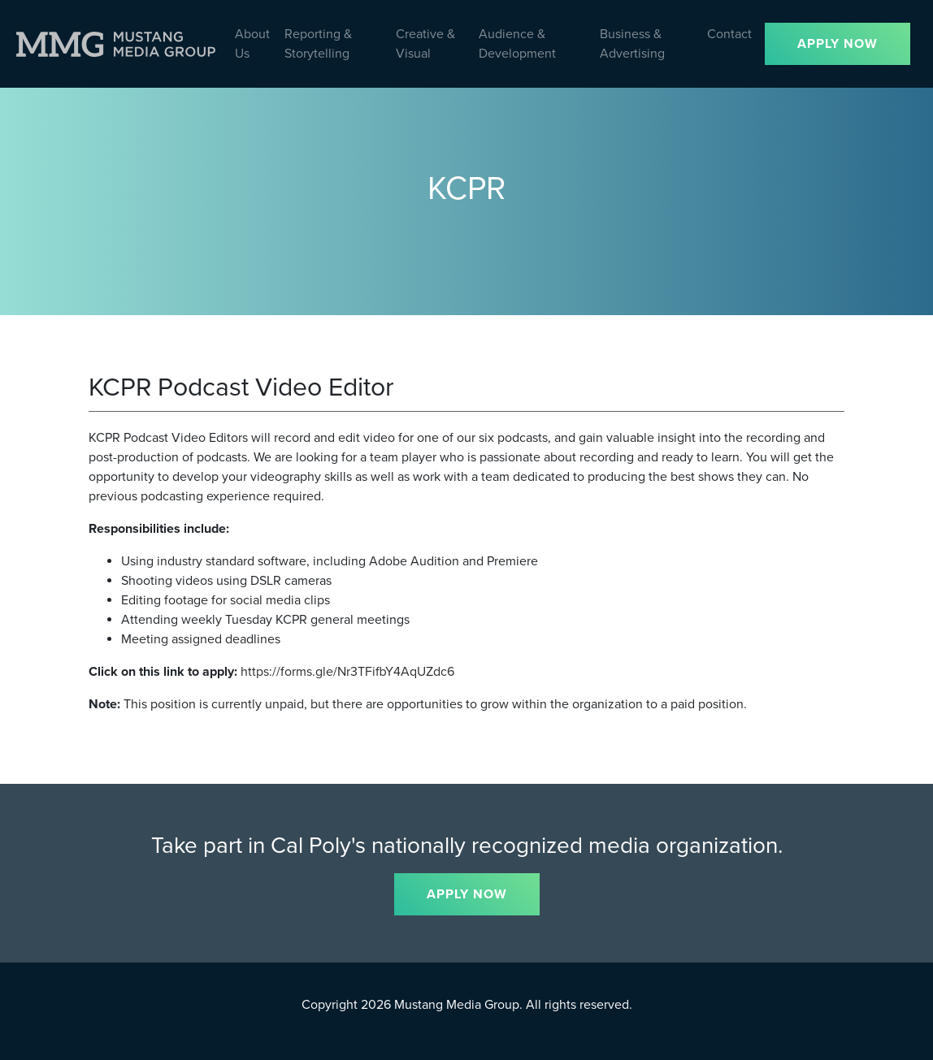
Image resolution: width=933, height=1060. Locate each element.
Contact (729, 34)
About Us (252, 44)
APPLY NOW (837, 44)
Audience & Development (517, 44)
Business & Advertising (632, 44)
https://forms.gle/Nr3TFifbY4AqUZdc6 (347, 672)
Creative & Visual (425, 44)
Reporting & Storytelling (318, 44)
